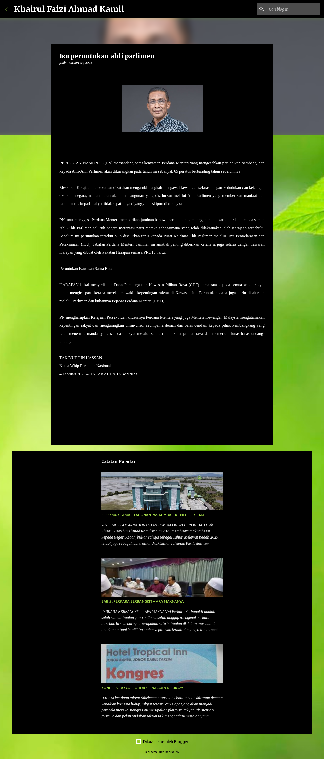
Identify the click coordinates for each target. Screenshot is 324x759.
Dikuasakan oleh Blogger (162, 741)
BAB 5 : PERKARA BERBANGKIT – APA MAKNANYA (142, 601)
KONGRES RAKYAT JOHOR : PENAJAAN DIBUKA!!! (142, 688)
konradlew (172, 751)
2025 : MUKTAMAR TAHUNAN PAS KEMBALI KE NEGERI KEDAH (153, 515)
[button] (62, 73)
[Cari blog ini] (293, 9)
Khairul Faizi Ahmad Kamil (69, 9)
